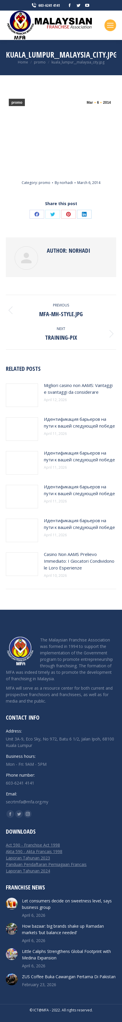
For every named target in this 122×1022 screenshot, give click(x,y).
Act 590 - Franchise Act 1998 (33, 845)
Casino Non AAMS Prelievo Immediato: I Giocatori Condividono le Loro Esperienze (79, 561)
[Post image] (22, 395)
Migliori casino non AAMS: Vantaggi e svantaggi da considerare (78, 388)
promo (16, 102)
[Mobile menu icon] (110, 25)
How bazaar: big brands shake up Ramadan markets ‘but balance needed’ (63, 929)
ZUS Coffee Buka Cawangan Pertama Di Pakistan (69, 976)
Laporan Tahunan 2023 (28, 858)
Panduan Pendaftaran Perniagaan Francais (46, 864)
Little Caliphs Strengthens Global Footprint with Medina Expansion (66, 955)
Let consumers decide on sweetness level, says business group (67, 904)
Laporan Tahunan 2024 (28, 871)
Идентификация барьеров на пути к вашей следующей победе (79, 422)
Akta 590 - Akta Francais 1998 (34, 851)
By (64, 182)
